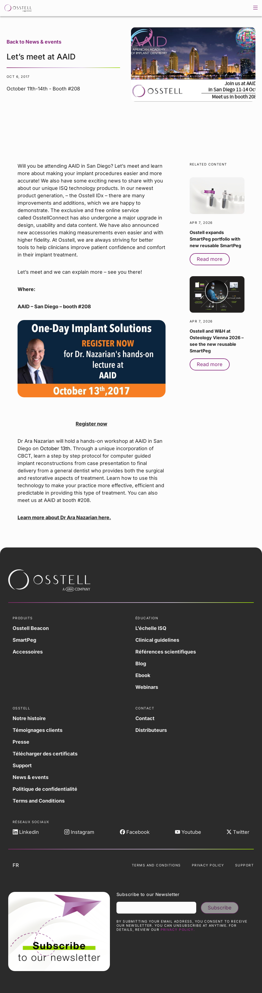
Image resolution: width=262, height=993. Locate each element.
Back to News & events (34, 42)
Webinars (146, 687)
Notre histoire (29, 718)
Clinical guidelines (157, 640)
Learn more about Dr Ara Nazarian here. (64, 517)
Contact (145, 718)
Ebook (142, 675)
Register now (91, 424)
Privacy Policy (208, 865)
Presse (21, 742)
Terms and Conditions (39, 801)
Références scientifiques (165, 652)
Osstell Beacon (31, 628)
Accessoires (28, 652)
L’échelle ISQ (150, 628)
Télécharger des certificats (45, 754)
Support (22, 765)
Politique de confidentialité (45, 789)
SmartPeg (24, 640)
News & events (31, 777)
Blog (140, 663)
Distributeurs (151, 730)
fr (20, 865)
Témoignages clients (37, 730)
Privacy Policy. (178, 930)
